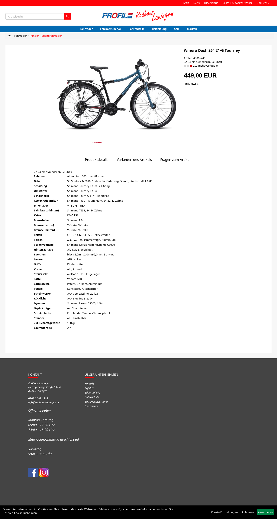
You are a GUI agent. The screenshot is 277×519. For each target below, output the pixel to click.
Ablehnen (248, 512)
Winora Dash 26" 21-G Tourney (212, 50)
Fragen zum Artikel (175, 159)
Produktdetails (96, 159)
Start (186, 3)
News (196, 3)
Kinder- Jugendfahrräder (46, 35)
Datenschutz (92, 397)
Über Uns (263, 3)
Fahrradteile (136, 29)
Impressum (91, 406)
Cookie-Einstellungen (224, 512)
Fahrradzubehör (110, 29)
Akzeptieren (265, 512)
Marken (192, 29)
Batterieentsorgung (96, 401)
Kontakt (89, 383)
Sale (176, 29)
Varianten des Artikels (134, 159)
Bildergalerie (211, 3)
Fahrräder (86, 29)
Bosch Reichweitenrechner (237, 3)
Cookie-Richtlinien (25, 513)
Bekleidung (159, 29)
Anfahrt (89, 388)
